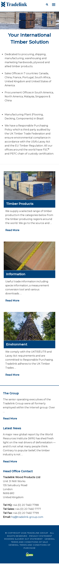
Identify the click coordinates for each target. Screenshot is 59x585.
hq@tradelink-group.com (27, 517)
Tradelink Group (37, 533)
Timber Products (19, 204)
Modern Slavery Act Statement (23, 539)
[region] (29, 30)
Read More (12, 230)
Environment (16, 344)
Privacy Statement (40, 536)
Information (15, 274)
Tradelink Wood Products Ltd (26, 5)
